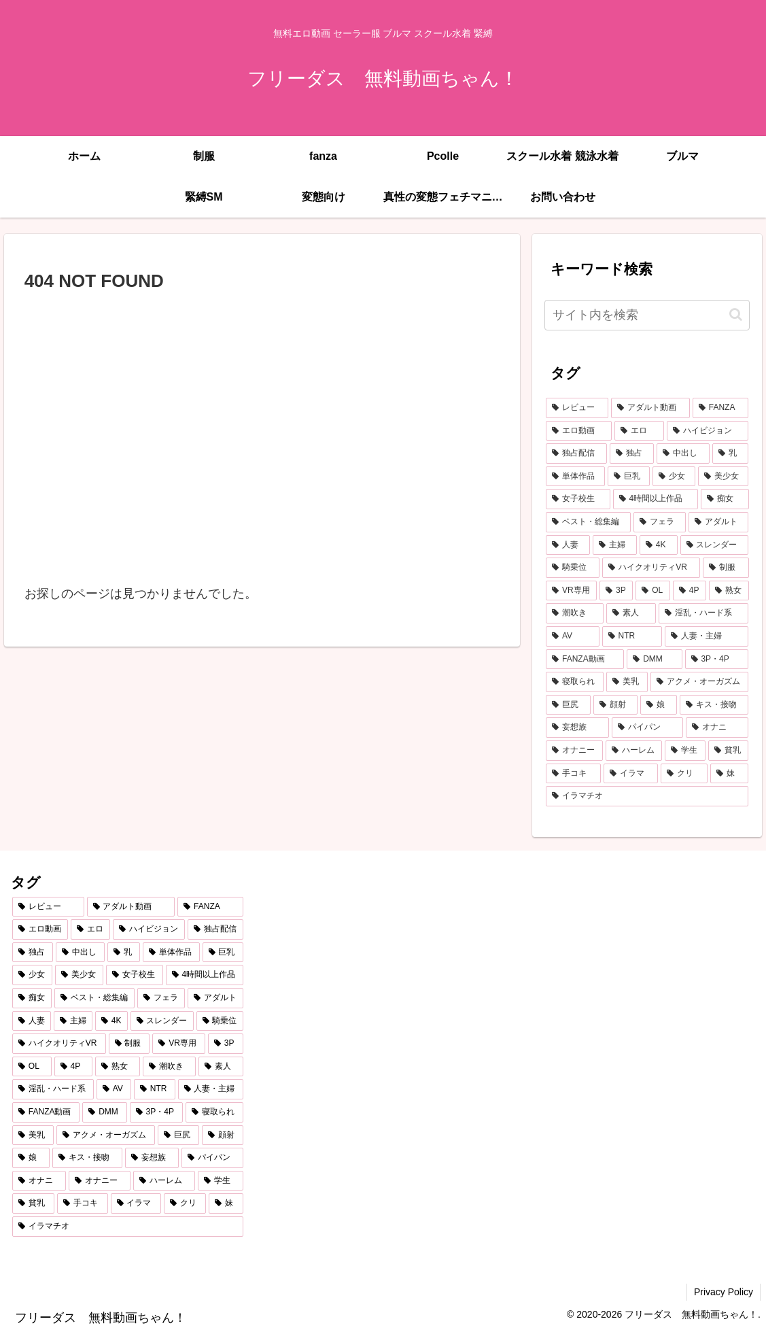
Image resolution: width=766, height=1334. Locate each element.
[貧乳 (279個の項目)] (728, 750)
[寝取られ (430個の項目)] (575, 682)
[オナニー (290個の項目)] (574, 750)
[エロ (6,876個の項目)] (639, 431)
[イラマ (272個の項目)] (631, 774)
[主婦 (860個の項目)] (615, 545)
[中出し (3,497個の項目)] (683, 453)
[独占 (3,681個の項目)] (632, 453)
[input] (647, 315)
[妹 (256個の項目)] (729, 774)
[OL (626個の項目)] (652, 591)
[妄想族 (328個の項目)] (577, 727)
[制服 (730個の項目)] (725, 568)
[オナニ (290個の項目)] (717, 727)
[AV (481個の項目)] (572, 636)
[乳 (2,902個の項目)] (730, 453)
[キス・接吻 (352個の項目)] (714, 705)
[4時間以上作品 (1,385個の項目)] (655, 499)
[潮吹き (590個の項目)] (575, 613)
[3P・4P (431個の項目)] (717, 659)
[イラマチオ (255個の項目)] (647, 796)
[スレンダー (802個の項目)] (714, 545)
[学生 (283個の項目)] (685, 750)
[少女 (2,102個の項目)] (673, 476)
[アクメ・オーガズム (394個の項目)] (699, 682)
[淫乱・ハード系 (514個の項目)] (704, 613)
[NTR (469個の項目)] (632, 636)
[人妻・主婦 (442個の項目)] (707, 636)
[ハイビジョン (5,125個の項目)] (708, 431)
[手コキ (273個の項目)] (573, 774)
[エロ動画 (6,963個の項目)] (579, 431)
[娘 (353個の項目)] (658, 705)
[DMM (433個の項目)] (654, 659)
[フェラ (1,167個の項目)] (659, 522)
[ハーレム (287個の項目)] (634, 750)
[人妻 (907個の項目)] (568, 545)
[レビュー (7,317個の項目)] (577, 408)
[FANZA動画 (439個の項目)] (585, 659)
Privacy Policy (723, 1291)
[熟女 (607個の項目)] (728, 591)
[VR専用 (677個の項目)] (571, 591)
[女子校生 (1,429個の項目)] (578, 499)
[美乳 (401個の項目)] (627, 682)
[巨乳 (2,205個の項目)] (629, 476)
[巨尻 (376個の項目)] (568, 705)
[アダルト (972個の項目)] (719, 522)
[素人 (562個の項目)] (631, 613)
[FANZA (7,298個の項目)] (721, 408)
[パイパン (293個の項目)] (647, 727)
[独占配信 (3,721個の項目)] (576, 453)
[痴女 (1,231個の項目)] (725, 499)
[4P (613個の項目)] (689, 591)
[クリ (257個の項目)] (684, 774)
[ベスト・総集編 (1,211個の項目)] (588, 522)
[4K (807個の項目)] (659, 545)
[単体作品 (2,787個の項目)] (575, 476)
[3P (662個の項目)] (616, 591)
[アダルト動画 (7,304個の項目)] (650, 408)
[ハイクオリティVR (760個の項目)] (651, 568)
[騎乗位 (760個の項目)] (572, 568)
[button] (736, 314)
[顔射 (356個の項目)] (615, 705)
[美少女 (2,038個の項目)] (723, 476)
